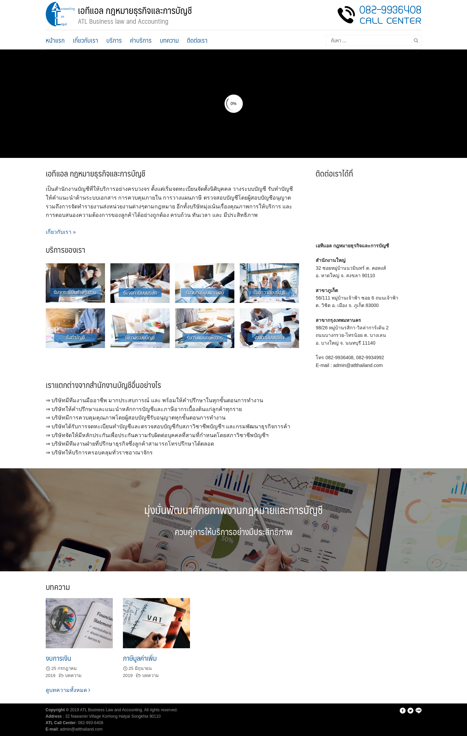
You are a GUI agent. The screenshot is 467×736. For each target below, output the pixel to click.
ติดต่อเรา (197, 40)
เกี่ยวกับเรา (85, 40)
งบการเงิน (58, 658)
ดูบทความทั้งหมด (68, 690)
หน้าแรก (55, 40)
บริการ (114, 40)
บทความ (169, 40)
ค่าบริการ (141, 40)
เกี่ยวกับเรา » (61, 232)
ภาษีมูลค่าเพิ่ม (140, 658)
